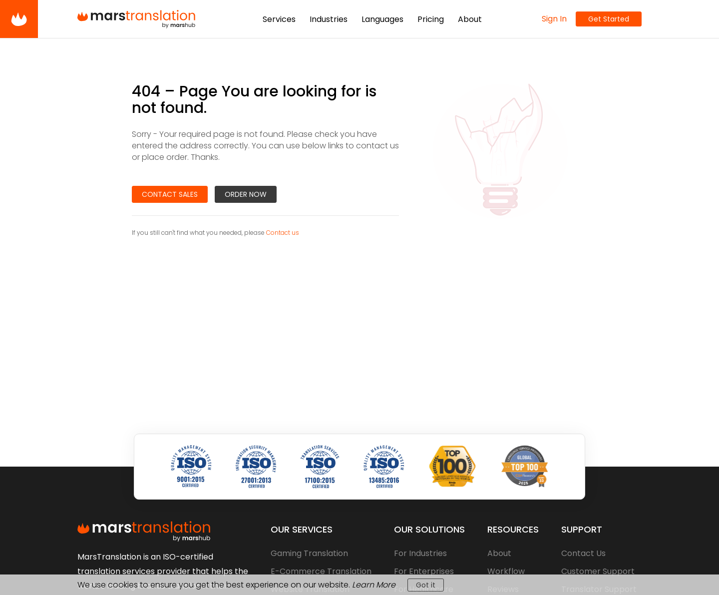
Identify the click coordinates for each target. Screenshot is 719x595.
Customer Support (598, 571)
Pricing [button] (430, 19)
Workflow (506, 571)
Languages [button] (382, 19)
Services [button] (279, 19)
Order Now (246, 194)
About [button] (470, 19)
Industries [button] (329, 19)
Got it (425, 585)
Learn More (373, 585)
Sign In (554, 18)
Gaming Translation (309, 553)
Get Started (608, 19)
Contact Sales (170, 194)
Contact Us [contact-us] (583, 553)
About (499, 553)
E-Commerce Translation (321, 571)
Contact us (282, 232)
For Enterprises (424, 571)
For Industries (420, 553)
